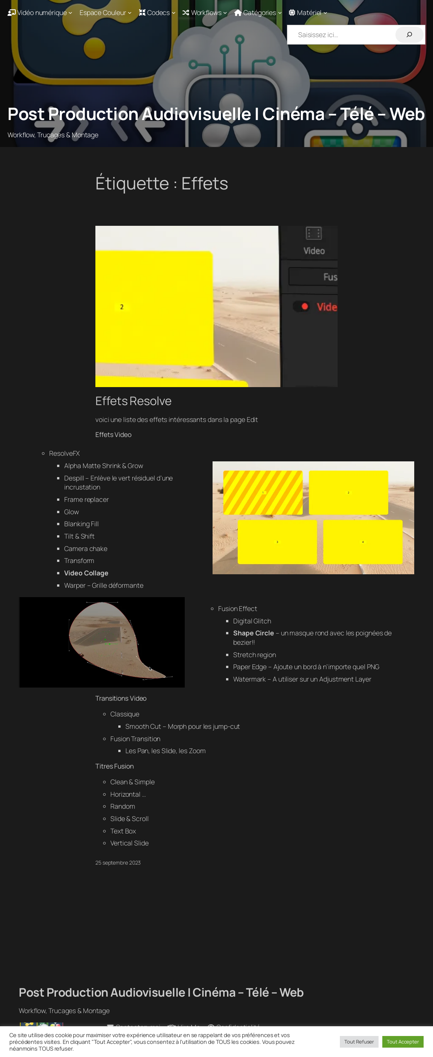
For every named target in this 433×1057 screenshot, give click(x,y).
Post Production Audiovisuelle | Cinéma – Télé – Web (216, 113)
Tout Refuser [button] (359, 1041)
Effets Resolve (133, 400)
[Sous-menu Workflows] (205, 13)
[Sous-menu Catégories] (258, 13)
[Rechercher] (409, 35)
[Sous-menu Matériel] (308, 13)
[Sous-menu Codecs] (157, 13)
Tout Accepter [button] (403, 1041)
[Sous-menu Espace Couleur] (106, 13)
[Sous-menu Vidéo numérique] (40, 13)
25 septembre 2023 (118, 862)
